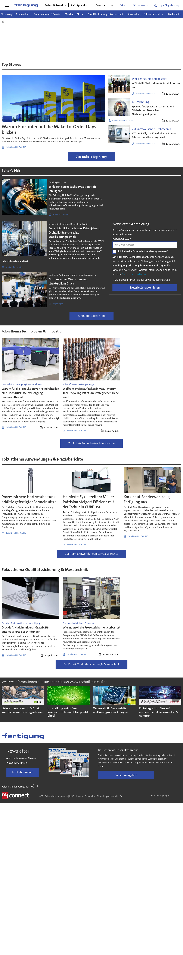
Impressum (63, 796)
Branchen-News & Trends (47, 14)
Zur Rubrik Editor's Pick (91, 316)
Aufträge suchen (79, 5)
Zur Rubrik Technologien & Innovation (91, 443)
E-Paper (124, 5)
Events (99, 5)
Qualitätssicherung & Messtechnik (105, 14)
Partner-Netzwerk (54, 5)
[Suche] (112, 5)
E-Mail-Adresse (121, 239)
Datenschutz (50, 796)
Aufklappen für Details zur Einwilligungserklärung (142, 279)
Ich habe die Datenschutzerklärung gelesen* (143, 251)
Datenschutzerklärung (134, 274)
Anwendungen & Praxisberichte (144, 14)
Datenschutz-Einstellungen (97, 796)
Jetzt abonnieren (23, 772)
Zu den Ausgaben (126, 775)
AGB (41, 796)
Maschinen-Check (74, 14)
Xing (33, 786)
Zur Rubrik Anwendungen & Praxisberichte (91, 554)
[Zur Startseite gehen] (26, 5)
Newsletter (144, 5)
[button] (175, 698)
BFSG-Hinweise (76, 796)
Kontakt (114, 796)
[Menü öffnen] (7, 5)
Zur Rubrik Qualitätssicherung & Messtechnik (91, 664)
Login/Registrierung (169, 5)
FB (38, 786)
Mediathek (173, 14)
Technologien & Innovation (15, 14)
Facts (122, 796)
